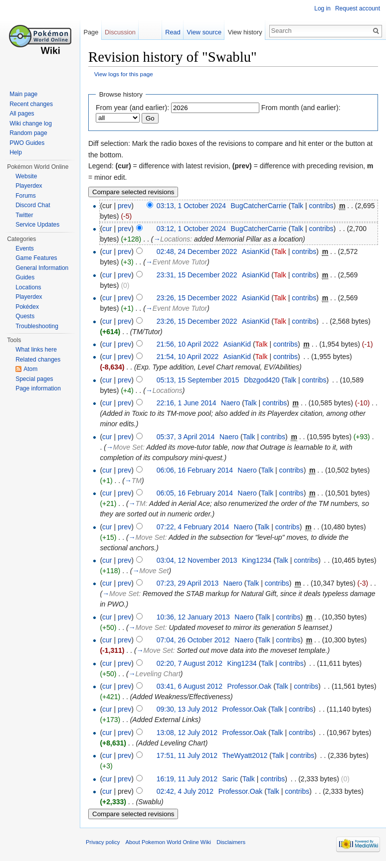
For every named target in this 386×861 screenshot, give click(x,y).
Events (24, 248)
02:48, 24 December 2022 (197, 251)
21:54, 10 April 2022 (188, 357)
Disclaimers (230, 842)
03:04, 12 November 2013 (197, 560)
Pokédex (27, 306)
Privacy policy (103, 842)
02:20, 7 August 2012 (189, 663)
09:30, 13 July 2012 (187, 709)
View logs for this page (123, 74)
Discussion (120, 32)
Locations (28, 287)
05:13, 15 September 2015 (198, 380)
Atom (30, 369)
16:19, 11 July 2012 (187, 779)
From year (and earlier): (132, 108)
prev (124, 206)
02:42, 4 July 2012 (185, 791)
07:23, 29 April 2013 (188, 583)
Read (173, 32)
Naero (230, 403)
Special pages (34, 378)
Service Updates (37, 224)
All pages (21, 113)
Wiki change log (30, 123)
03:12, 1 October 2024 (191, 229)
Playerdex (28, 185)
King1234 (256, 560)
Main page (23, 94)
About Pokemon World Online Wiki (168, 842)
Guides (24, 277)
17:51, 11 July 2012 (187, 755)
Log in (322, 8)
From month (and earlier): (301, 108)
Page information (38, 388)
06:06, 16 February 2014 (195, 470)
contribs (321, 206)
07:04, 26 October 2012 (193, 640)
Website (26, 176)
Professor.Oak (249, 686)
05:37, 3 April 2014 (186, 437)
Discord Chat (32, 205)
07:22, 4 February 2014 (193, 527)
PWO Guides (26, 142)
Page (90, 32)
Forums (25, 195)
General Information (41, 267)
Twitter (24, 215)
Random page (28, 132)
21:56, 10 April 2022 (188, 344)
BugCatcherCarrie (259, 206)
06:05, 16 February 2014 (195, 493)
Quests (24, 316)
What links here (36, 349)
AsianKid (255, 251)
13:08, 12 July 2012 (187, 733)
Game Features (36, 257)
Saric (230, 779)
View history (245, 32)
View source (204, 32)
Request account (357, 8)
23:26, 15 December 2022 (197, 298)
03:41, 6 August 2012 (189, 686)
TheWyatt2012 (244, 755)
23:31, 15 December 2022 (197, 275)
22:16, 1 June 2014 (186, 403)
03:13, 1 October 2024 (191, 206)
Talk (297, 206)
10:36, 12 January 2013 (193, 617)
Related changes (37, 359)
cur (107, 229)
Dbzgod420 (262, 380)
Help (15, 152)
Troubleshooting (36, 326)
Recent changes (31, 104)
